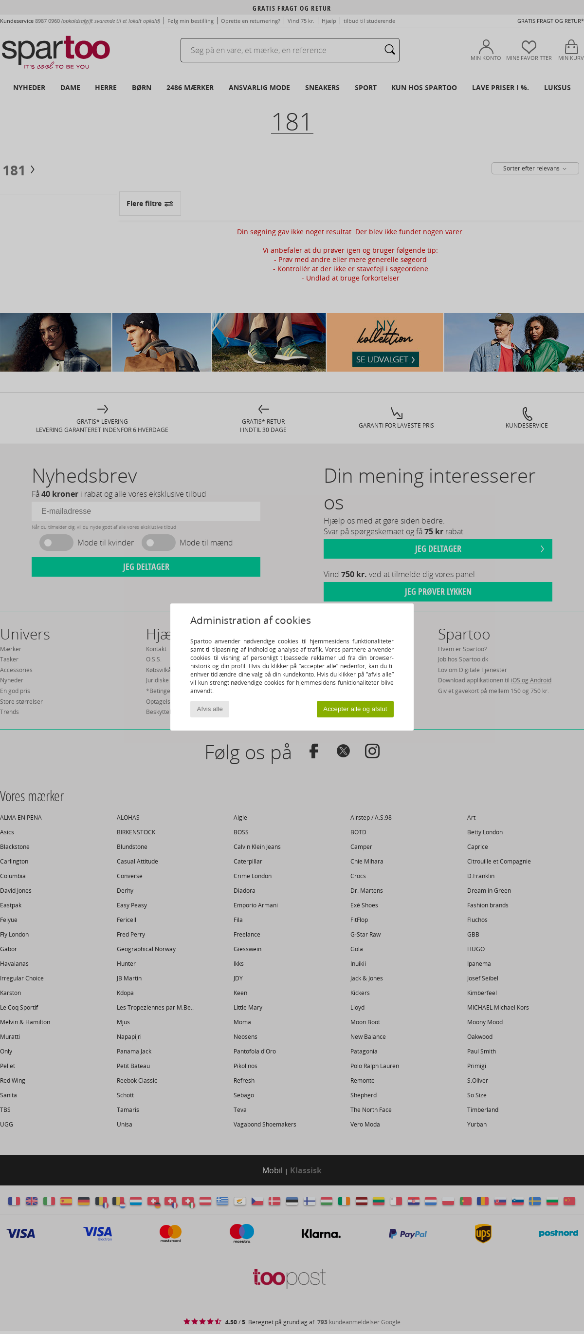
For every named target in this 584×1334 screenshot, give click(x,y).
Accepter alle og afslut (355, 709)
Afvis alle (210, 709)
